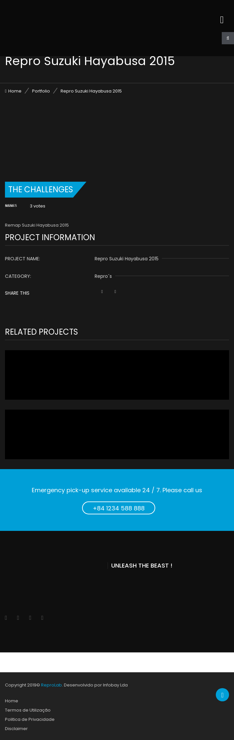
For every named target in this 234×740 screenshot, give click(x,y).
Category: (18, 276)
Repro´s (103, 276)
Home (15, 91)
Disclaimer (16, 728)
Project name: (22, 258)
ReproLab (51, 685)
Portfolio (41, 91)
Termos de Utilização (28, 710)
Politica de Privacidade (30, 719)
